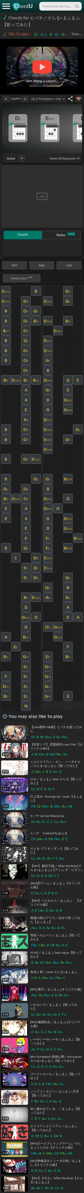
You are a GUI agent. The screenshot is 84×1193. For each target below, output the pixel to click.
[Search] (77, 6)
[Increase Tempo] (25, 99)
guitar (11, 158)
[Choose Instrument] (21, 158)
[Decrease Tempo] (6, 99)
